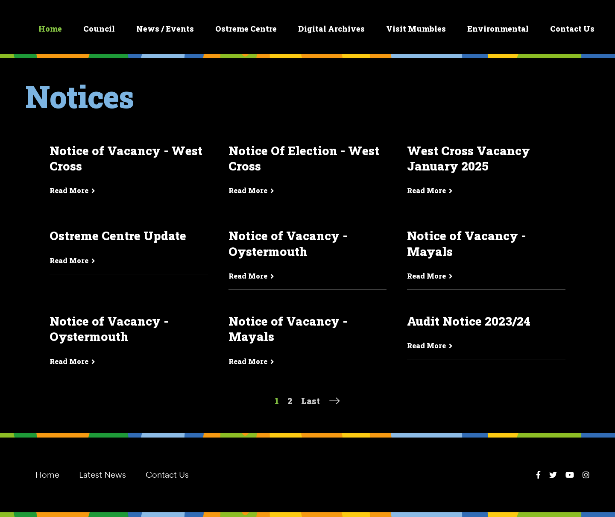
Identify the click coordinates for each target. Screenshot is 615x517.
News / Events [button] (165, 29)
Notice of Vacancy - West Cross (126, 158)
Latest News (102, 474)
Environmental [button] (498, 29)
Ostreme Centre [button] (246, 29)
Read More (72, 190)
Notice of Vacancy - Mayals (466, 243)
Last (310, 400)
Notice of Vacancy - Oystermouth (287, 243)
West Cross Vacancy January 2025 (468, 158)
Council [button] (99, 29)
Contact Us (572, 29)
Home (50, 29)
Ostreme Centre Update (118, 236)
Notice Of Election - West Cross (303, 158)
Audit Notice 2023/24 (468, 321)
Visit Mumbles (416, 29)
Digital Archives (331, 29)
